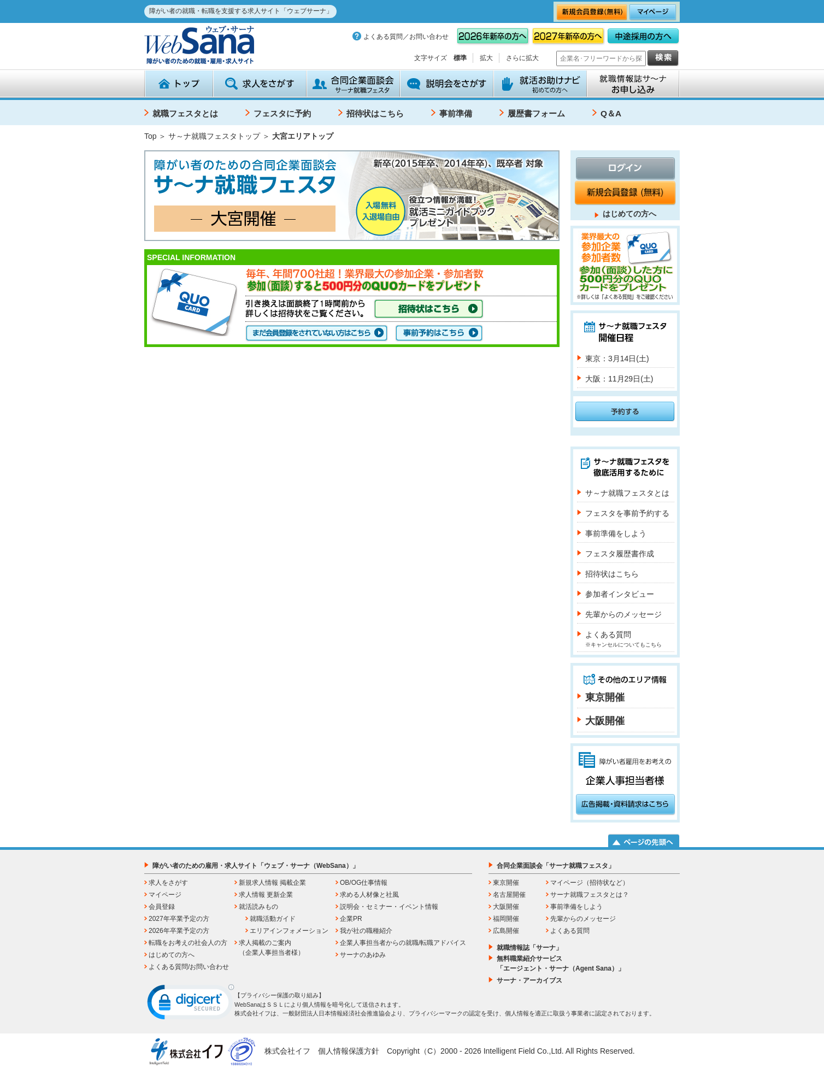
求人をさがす (260, 83)
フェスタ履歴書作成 (619, 553)
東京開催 (605, 697)
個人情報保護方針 (348, 1051)
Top (150, 136)
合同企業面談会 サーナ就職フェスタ (353, 83)
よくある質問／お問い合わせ (406, 36)
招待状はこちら (375, 113)
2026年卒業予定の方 (179, 931)
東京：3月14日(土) (617, 358)
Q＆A (611, 113)
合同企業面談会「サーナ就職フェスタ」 (556, 866)
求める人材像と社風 (369, 894)
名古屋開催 (509, 894)
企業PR (351, 919)
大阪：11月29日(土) (619, 378)
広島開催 (506, 931)
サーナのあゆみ (363, 955)
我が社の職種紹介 (366, 931)
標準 (460, 58)
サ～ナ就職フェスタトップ (214, 136)
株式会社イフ (287, 1051)
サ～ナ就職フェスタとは (627, 493)
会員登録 (162, 907)
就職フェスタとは (185, 113)
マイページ (165, 894)
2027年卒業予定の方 (179, 919)
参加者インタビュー (619, 594)
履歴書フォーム (536, 113)
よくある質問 (623, 639)
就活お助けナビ (540, 83)
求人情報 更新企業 (266, 894)
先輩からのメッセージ (623, 614)
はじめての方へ (629, 213)
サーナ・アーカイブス (529, 980)
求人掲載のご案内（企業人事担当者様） (271, 947)
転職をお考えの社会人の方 (188, 943)
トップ (178, 83)
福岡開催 (506, 919)
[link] (190, 1004)
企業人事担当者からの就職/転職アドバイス (403, 943)
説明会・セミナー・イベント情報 (389, 907)
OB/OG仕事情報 (363, 882)
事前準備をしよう (615, 533)
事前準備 (455, 113)
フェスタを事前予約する (627, 513)
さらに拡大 (522, 58)
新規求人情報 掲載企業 (272, 882)
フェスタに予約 (282, 113)
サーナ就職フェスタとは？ (589, 894)
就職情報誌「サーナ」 (529, 947)
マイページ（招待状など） (589, 882)
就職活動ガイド (273, 919)
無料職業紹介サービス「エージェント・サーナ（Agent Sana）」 (561, 963)
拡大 (486, 58)
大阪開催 (605, 720)
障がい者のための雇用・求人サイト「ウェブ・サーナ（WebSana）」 (255, 866)
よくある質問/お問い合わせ (189, 967)
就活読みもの (258, 907)
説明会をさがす (446, 83)
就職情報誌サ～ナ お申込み (633, 83)
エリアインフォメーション (289, 931)
